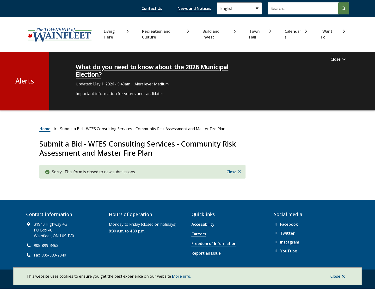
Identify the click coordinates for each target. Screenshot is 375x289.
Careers (198, 234)
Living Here (109, 34)
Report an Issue (206, 253)
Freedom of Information (213, 243)
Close (335, 276)
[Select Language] (239, 8)
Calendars (293, 34)
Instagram (286, 242)
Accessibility (203, 224)
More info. (181, 276)
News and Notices (194, 8)
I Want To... (326, 34)
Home (44, 128)
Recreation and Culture (156, 34)
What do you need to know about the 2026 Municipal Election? (152, 70)
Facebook (286, 224)
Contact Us (151, 8)
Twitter (284, 233)
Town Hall (254, 34)
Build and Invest (211, 34)
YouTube (285, 251)
